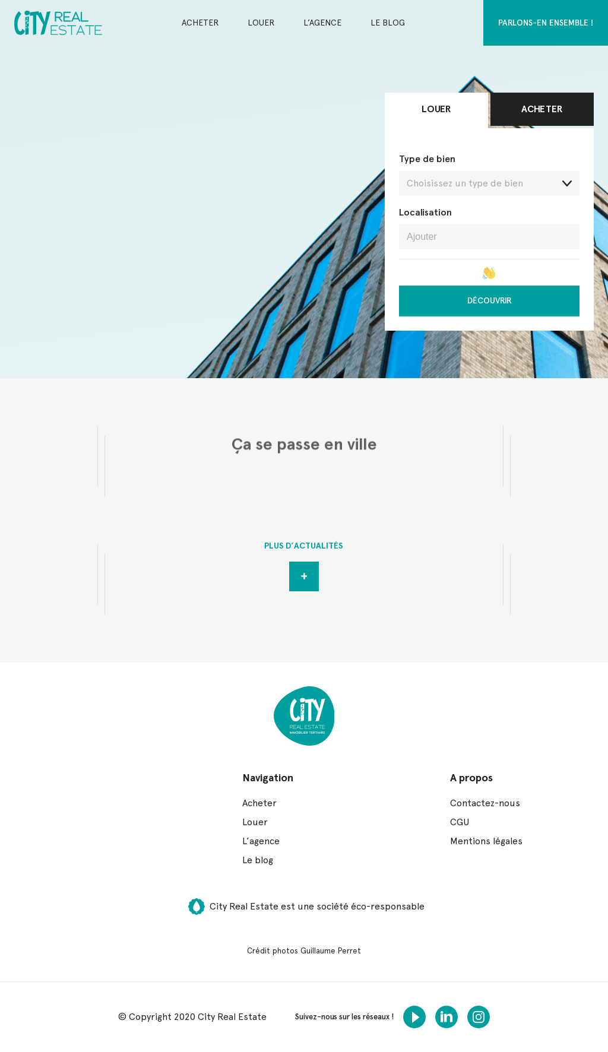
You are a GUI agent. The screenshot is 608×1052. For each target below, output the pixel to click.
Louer (261, 22)
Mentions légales (486, 841)
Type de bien (489, 174)
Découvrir (489, 300)
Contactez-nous (485, 803)
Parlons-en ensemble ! (545, 22)
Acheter (200, 22)
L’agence (322, 22)
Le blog (387, 22)
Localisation (425, 212)
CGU (459, 822)
